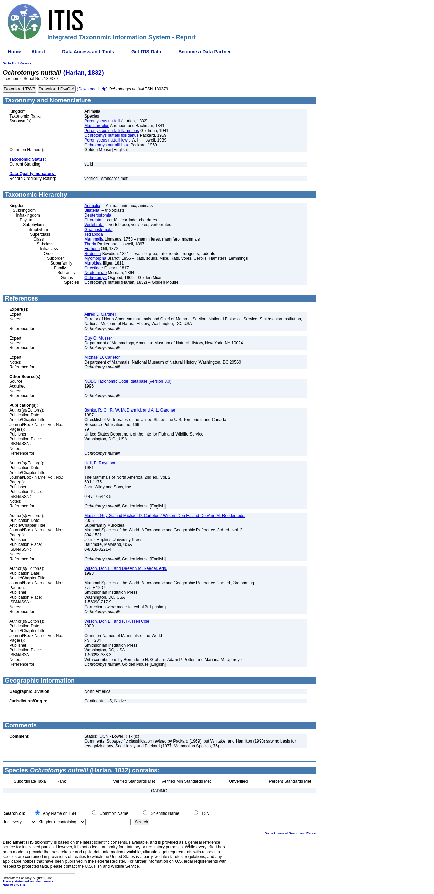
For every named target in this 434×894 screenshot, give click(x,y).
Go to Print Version (17, 63)
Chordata (92, 220)
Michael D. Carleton (102, 357)
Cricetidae (93, 268)
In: (6, 822)
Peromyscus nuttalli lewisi (107, 140)
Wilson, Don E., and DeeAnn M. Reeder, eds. (125, 568)
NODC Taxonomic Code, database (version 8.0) (127, 381)
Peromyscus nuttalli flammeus (111, 130)
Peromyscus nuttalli (102, 121)
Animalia (92, 205)
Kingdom (46, 822)
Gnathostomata (98, 229)
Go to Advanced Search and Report (290, 833)
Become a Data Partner (204, 51)
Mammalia (93, 239)
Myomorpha (95, 258)
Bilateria (91, 210)
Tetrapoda (93, 234)
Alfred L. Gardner (100, 314)
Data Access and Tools (88, 51)
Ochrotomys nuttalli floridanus (111, 135)
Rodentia (92, 253)
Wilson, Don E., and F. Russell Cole (116, 621)
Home (14, 51)
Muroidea (92, 263)
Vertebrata (93, 224)
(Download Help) (92, 89)
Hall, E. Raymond (100, 463)
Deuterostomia (97, 215)
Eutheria (92, 248)
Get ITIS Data (146, 51)
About (38, 51)
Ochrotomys (95, 277)
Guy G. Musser (98, 338)
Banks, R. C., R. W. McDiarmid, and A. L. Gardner (129, 410)
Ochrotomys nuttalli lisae (106, 145)
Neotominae (95, 272)
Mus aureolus (96, 125)
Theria (90, 244)
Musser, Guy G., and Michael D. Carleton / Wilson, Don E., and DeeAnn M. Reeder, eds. (164, 515)
